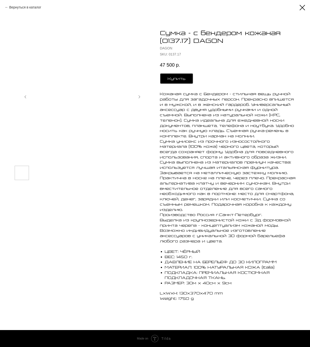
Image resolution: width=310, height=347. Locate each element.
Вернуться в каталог (25, 7)
